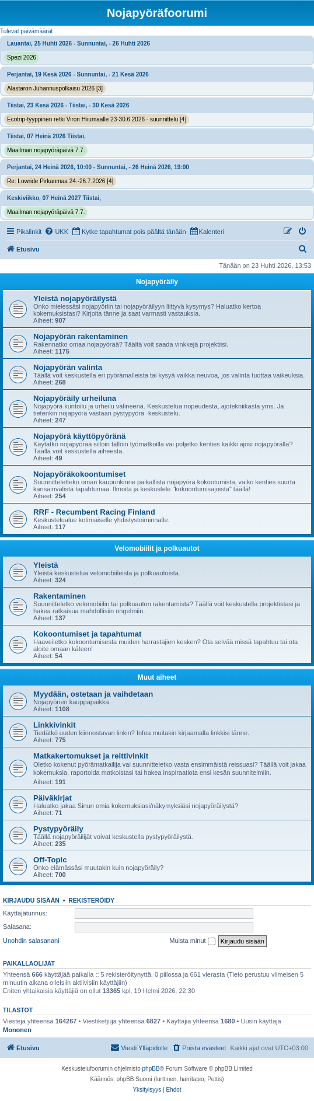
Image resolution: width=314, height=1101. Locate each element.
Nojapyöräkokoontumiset (79, 474)
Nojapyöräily (157, 282)
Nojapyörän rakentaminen (80, 336)
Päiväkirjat (52, 798)
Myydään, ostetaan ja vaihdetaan (93, 694)
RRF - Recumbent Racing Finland (94, 512)
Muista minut (192, 941)
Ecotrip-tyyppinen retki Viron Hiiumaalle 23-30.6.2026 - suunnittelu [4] (96, 119)
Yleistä (45, 565)
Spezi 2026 (21, 57)
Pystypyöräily (58, 828)
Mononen (17, 1029)
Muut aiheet (157, 677)
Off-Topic (50, 859)
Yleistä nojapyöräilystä (75, 298)
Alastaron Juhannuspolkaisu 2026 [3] (55, 88)
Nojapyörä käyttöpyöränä (79, 436)
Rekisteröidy (91, 900)
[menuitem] (56, 232)
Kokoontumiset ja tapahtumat (87, 634)
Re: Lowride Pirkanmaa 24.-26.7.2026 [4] (60, 181)
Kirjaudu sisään (31, 900)
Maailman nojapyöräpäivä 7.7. (46, 150)
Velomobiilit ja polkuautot (156, 548)
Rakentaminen (59, 596)
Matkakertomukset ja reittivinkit (90, 756)
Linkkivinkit (54, 725)
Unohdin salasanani (31, 940)
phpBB (151, 1068)
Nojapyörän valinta (67, 367)
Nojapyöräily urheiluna (74, 398)
